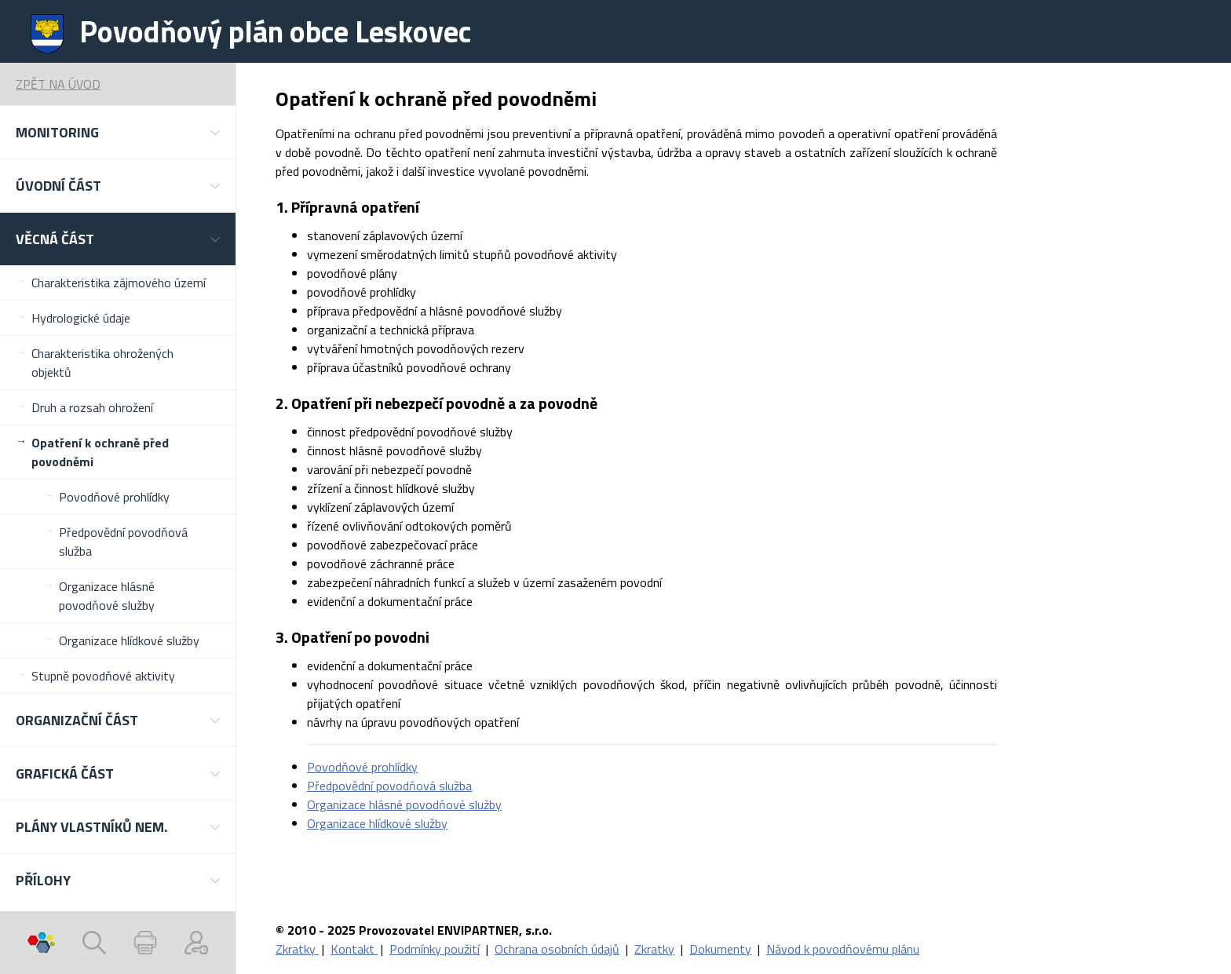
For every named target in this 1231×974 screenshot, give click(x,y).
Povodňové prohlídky (114, 496)
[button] (118, 132)
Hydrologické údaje (80, 317)
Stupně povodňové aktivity (103, 675)
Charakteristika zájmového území (118, 282)
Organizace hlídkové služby (129, 640)
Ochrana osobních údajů (557, 948)
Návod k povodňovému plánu (842, 948)
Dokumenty (720, 948)
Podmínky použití (434, 948)
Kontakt (354, 948)
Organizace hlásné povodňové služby (107, 596)
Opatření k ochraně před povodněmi (100, 452)
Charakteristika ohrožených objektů (102, 362)
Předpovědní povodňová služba (123, 541)
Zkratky (297, 948)
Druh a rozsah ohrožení (92, 407)
